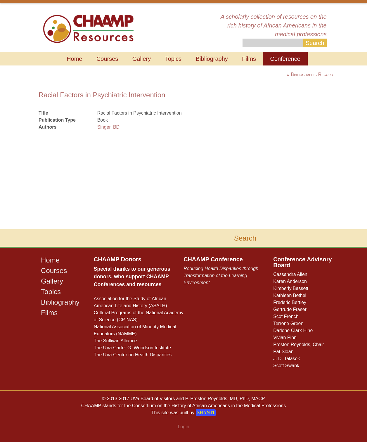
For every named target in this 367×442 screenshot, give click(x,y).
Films (249, 59)
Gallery (141, 59)
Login (183, 426)
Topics (173, 59)
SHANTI (205, 412)
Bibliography (212, 59)
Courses (107, 59)
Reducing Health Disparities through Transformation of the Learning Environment (221, 275)
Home (74, 59)
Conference (285, 59)
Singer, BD (108, 127)
